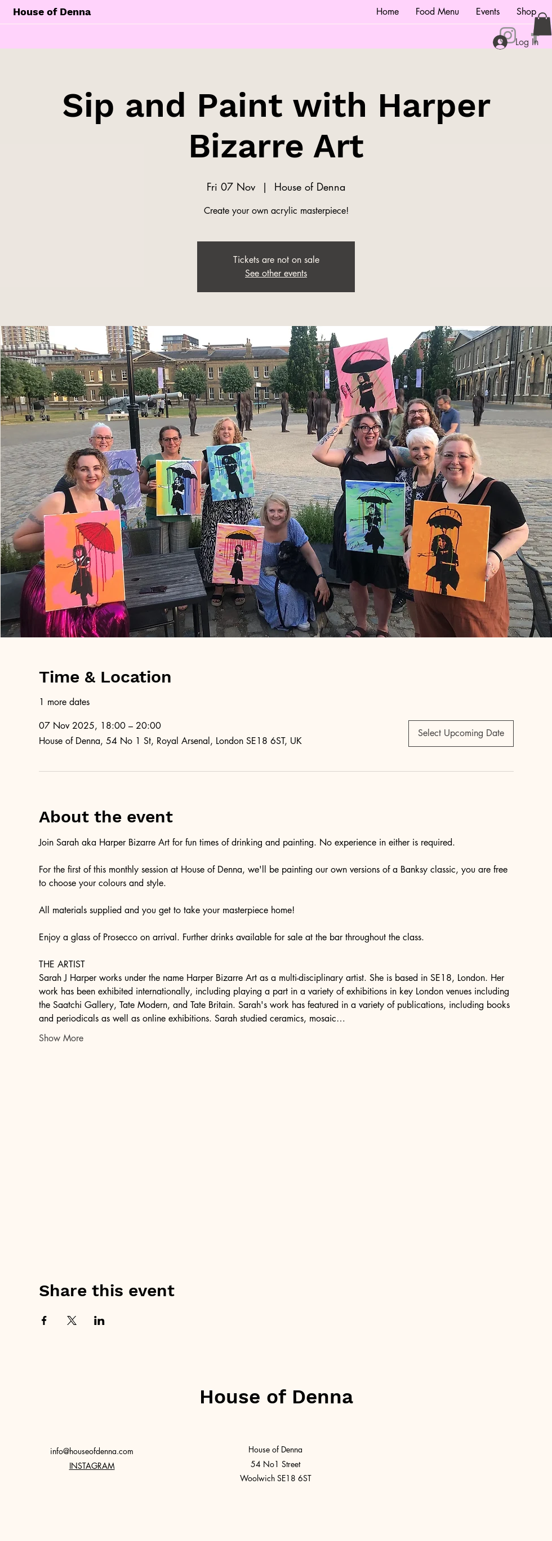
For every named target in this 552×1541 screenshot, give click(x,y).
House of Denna (52, 11)
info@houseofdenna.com (91, 1451)
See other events (276, 273)
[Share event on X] (71, 1320)
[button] (542, 24)
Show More (61, 1038)
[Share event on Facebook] (44, 1320)
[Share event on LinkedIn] (99, 1320)
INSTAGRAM (92, 1465)
